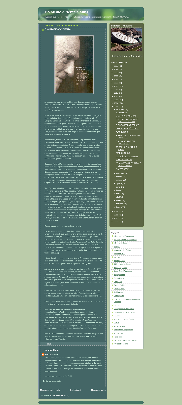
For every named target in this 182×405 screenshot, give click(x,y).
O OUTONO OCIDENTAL (126, 116)
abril (118, 197)
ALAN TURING (122, 132)
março (119, 201)
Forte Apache (119, 296)
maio (118, 194)
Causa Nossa (119, 278)
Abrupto (117, 247)
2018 (116, 90)
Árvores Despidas (121, 344)
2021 (116, 79)
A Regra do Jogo (120, 243)
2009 (116, 222)
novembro (120, 173)
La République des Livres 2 (124, 312)
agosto (119, 184)
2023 (116, 73)
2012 (116, 211)
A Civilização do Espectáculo (125, 240)
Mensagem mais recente (50, 390)
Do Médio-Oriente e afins (66, 12)
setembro (120, 180)
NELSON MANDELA (124, 160)
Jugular (116, 305)
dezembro (120, 110)
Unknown (49, 354)
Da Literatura (119, 292)
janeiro (119, 207)
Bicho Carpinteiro (120, 268)
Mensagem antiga (98, 390)
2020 (116, 83)
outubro (119, 177)
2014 (116, 103)
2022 (116, 76)
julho (118, 187)
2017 (116, 93)
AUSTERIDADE (122, 169)
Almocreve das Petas (122, 250)
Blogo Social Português (123, 271)
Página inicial (75, 390)
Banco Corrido (119, 261)
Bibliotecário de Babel (122, 264)
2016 (116, 96)
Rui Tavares (118, 333)
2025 (116, 66)
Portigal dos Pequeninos (123, 330)
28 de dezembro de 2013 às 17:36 (58, 376)
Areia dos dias (119, 254)
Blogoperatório (119, 275)
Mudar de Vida (119, 326)
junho (118, 190)
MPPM (116, 323)
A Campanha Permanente (124, 236)
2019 (116, 86)
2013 (116, 107)
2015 (116, 100)
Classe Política (119, 285)
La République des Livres (124, 309)
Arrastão (117, 257)
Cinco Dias (118, 282)
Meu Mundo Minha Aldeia (124, 319)
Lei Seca (117, 316)
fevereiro (120, 204)
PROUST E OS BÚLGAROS (127, 129)
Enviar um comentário (52, 381)
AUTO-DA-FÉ (121, 112)
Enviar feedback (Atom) (59, 395)
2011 (116, 215)
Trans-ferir (118, 337)
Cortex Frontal (119, 289)
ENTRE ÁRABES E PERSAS (127, 125)
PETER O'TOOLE (123, 153)
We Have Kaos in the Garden (125, 340)
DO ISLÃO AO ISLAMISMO (127, 157)
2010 (116, 218)
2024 (116, 69)
